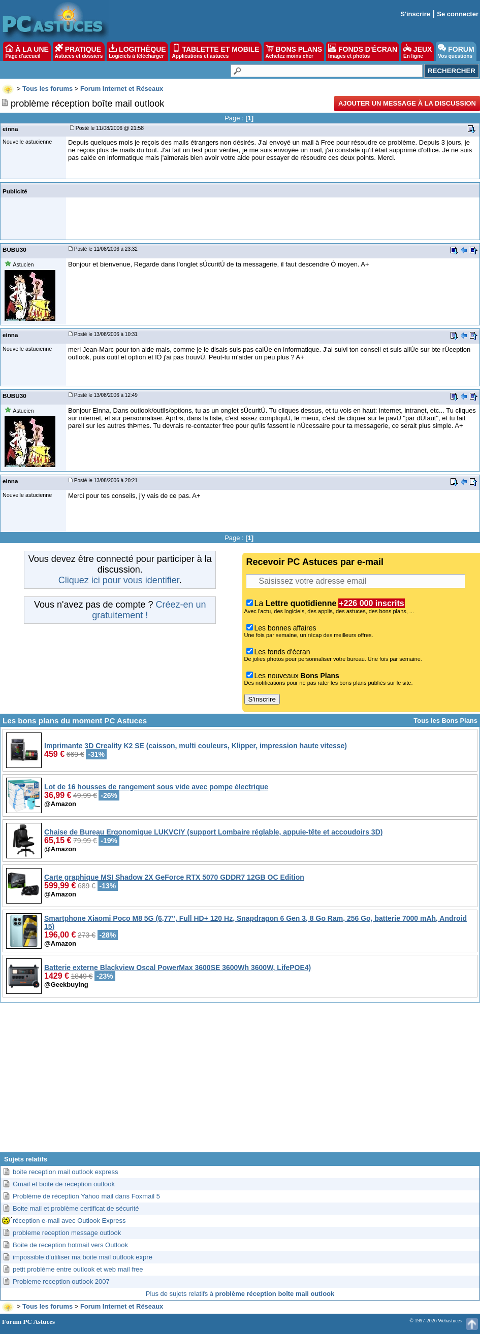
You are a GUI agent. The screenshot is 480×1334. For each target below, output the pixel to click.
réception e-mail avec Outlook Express (69, 1220)
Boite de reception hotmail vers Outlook (70, 1245)
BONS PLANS (294, 51)
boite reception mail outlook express (65, 1172)
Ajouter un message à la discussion (407, 103)
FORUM (456, 51)
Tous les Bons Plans (445, 720)
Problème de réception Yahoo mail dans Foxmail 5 (86, 1196)
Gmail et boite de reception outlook (64, 1184)
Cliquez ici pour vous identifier (118, 580)
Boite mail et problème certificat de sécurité (76, 1208)
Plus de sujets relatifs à (240, 1293)
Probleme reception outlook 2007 (61, 1281)
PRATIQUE (79, 51)
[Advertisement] (240, 1081)
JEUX (417, 51)
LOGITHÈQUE (137, 51)
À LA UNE (26, 51)
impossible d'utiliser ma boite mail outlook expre (82, 1257)
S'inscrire (415, 14)
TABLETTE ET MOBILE (216, 51)
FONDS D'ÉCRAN (362, 51)
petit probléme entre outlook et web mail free (78, 1269)
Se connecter (457, 14)
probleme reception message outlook (67, 1233)
